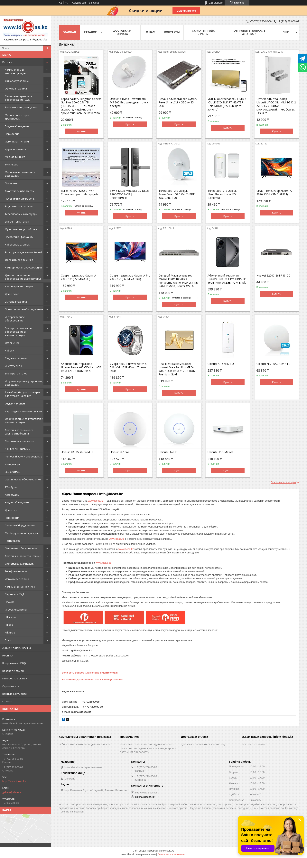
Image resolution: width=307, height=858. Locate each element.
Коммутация (12, 464)
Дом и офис (12, 294)
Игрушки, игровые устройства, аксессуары (24, 382)
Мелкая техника (15, 157)
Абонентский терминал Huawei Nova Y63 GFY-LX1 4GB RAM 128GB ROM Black (81, 367)
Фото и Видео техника (19, 260)
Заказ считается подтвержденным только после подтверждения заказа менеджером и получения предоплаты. (148, 748)
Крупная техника (15, 149)
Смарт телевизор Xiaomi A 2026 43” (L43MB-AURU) (274, 192)
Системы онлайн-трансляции (23, 556)
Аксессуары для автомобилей (23, 252)
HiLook (9, 625)
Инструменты (13, 366)
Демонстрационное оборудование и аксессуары (23, 276)
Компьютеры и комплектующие (15, 71)
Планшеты (11, 183)
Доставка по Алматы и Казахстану (203, 744)
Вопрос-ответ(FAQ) (14, 663)
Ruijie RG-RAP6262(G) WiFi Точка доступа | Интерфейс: (80, 192)
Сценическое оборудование (23, 479)
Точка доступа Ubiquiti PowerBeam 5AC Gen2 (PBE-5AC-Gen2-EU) (177, 194)
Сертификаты (11, 686)
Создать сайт (79, 2)
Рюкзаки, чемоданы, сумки (22, 107)
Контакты (172, 32)
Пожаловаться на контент (172, 854)
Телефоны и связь (16, 571)
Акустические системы (19, 206)
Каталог (7, 62)
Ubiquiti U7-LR (168, 452)
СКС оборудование (17, 81)
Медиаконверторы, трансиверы (17, 116)
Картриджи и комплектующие (23, 411)
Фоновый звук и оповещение (23, 456)
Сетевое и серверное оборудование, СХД (18, 97)
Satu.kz (170, 850)
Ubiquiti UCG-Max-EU (221, 452)
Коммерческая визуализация (23, 267)
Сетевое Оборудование (20, 525)
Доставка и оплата (122, 32)
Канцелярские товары (19, 286)
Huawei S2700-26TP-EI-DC (273, 275)
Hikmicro (10, 632)
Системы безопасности (19, 441)
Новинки (7, 655)
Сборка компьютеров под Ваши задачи (85, 744)
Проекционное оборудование (24, 309)
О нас (150, 32)
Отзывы (7, 701)
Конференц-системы (18, 449)
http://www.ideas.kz (14, 781)
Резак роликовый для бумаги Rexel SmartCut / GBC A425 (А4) (178, 102)
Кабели (9, 350)
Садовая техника (16, 358)
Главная (69, 32)
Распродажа (12, 540)
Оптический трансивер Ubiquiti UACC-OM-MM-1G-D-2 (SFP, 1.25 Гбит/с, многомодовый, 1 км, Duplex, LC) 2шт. (276, 106)
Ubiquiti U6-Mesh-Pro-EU (77, 452)
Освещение (12, 343)
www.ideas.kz (96, 500)
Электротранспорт (17, 373)
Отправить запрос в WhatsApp (249, 32)
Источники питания (17, 141)
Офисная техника (16, 88)
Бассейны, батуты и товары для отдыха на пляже (22, 394)
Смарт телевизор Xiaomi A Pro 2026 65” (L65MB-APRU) (130, 277)
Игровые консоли (16, 609)
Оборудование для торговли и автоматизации (24, 420)
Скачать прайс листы (203, 32)
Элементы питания (17, 221)
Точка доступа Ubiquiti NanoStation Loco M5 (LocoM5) (222, 194)
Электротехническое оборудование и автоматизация (18, 331)
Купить (81, 131)
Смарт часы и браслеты (19, 191)
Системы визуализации (19, 563)
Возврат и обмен (13, 671)
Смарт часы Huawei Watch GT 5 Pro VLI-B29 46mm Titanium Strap (129, 367)
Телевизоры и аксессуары (21, 214)
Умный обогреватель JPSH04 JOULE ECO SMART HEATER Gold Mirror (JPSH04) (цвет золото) (227, 104)
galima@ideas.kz (12, 792)
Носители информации (19, 237)
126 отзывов (216, 2)
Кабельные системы (17, 244)
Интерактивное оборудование (15, 318)
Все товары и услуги (283, 482)
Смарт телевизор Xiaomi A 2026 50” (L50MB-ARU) (78, 277)
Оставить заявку (254, 744)
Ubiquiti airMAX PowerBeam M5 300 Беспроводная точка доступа (129, 102)
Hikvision (10, 617)
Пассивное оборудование (21, 548)
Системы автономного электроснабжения (19, 431)
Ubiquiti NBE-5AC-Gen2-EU (273, 364)
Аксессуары (12, 495)
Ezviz (8, 640)
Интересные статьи (14, 678)
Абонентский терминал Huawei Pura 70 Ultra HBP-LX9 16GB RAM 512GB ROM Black (227, 279)
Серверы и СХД (14, 594)
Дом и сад (11, 510)
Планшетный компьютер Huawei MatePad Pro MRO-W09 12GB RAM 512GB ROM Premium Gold (177, 369)
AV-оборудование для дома (22, 533)
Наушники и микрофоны (20, 198)
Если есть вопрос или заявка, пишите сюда (89, 672)
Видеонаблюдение (17, 126)
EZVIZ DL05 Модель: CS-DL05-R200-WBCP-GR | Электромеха (130, 194)
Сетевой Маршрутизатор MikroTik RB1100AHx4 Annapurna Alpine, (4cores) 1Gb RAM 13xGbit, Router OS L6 (179, 281)
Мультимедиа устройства (21, 229)
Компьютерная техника (20, 586)
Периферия (12, 134)
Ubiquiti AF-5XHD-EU (221, 364)
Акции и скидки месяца (16, 648)
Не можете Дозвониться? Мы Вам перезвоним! (92, 679)
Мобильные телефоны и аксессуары (20, 173)
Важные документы (14, 694)
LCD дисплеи (12, 472)
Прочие (9, 602)
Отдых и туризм (15, 403)
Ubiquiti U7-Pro (119, 452)
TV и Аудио (11, 164)
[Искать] (47, 48)
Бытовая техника (16, 301)
